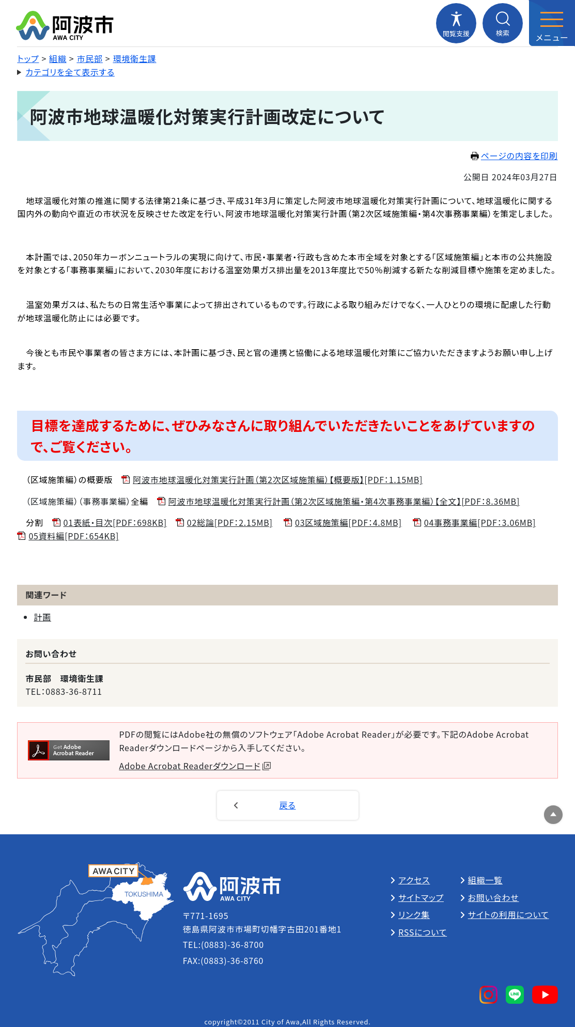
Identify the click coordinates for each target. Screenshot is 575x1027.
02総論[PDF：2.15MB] (230, 522)
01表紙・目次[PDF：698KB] (115, 522)
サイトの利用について (508, 914)
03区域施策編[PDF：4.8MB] (348, 522)
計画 (42, 617)
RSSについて (422, 932)
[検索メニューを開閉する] (502, 23)
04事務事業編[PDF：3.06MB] (480, 522)
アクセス (414, 880)
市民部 (89, 58)
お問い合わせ (493, 897)
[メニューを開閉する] (552, 23)
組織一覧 (485, 880)
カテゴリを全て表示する (70, 72)
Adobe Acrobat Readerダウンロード (195, 765)
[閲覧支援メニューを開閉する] (456, 23)
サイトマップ (421, 897)
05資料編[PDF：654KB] (73, 536)
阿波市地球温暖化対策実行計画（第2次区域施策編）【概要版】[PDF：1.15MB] (278, 479)
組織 (58, 58)
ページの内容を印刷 (514, 155)
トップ (28, 58)
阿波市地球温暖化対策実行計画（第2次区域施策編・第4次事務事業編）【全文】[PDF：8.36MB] (344, 501)
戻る (287, 805)
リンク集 (414, 914)
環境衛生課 (135, 58)
